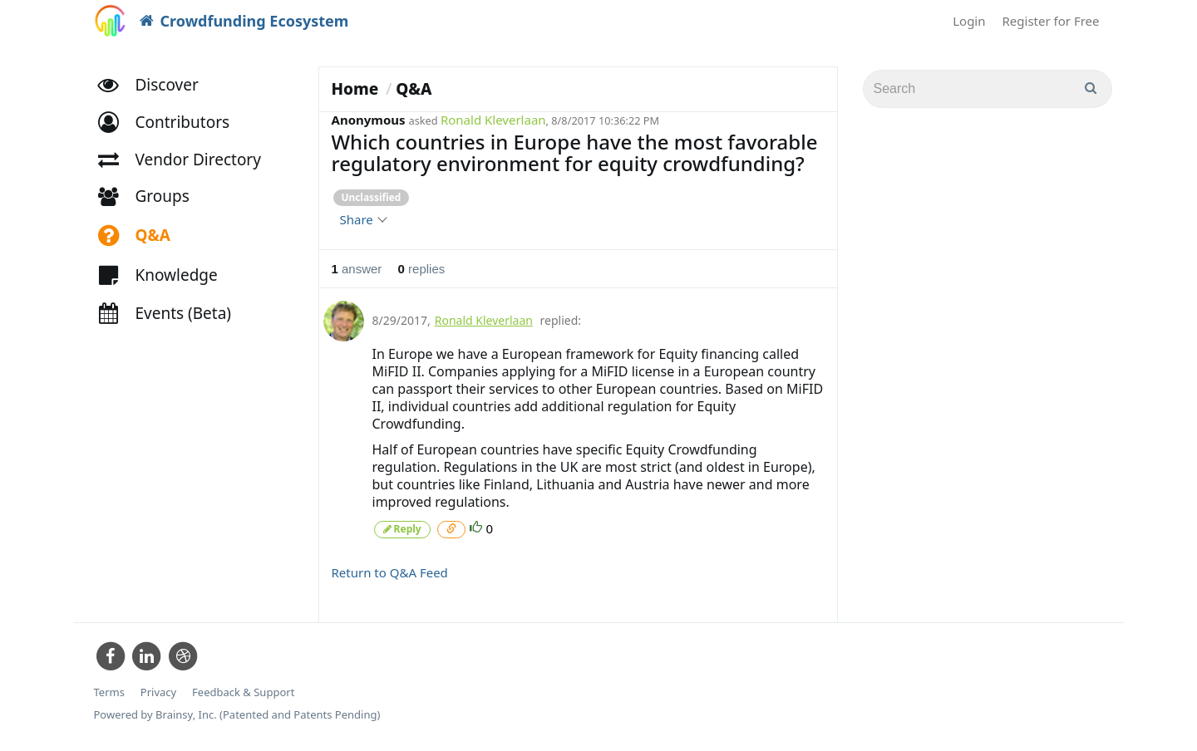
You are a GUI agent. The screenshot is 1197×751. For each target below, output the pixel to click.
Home (355, 89)
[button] (172, 122)
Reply (402, 529)
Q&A (413, 89)
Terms (109, 692)
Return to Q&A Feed (390, 572)
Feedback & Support (243, 692)
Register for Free (1051, 20)
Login (969, 20)
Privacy (158, 692)
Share (363, 219)
